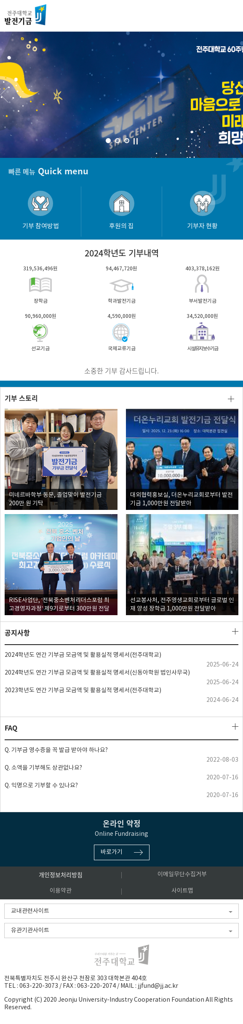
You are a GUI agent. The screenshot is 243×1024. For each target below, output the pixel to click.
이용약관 (61, 891)
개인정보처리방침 (61, 874)
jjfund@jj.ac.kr (158, 986)
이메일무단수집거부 (182, 874)
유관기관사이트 (30, 930)
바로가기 (112, 852)
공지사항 (17, 632)
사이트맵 (182, 891)
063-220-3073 (38, 986)
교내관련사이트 (30, 911)
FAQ (11, 727)
